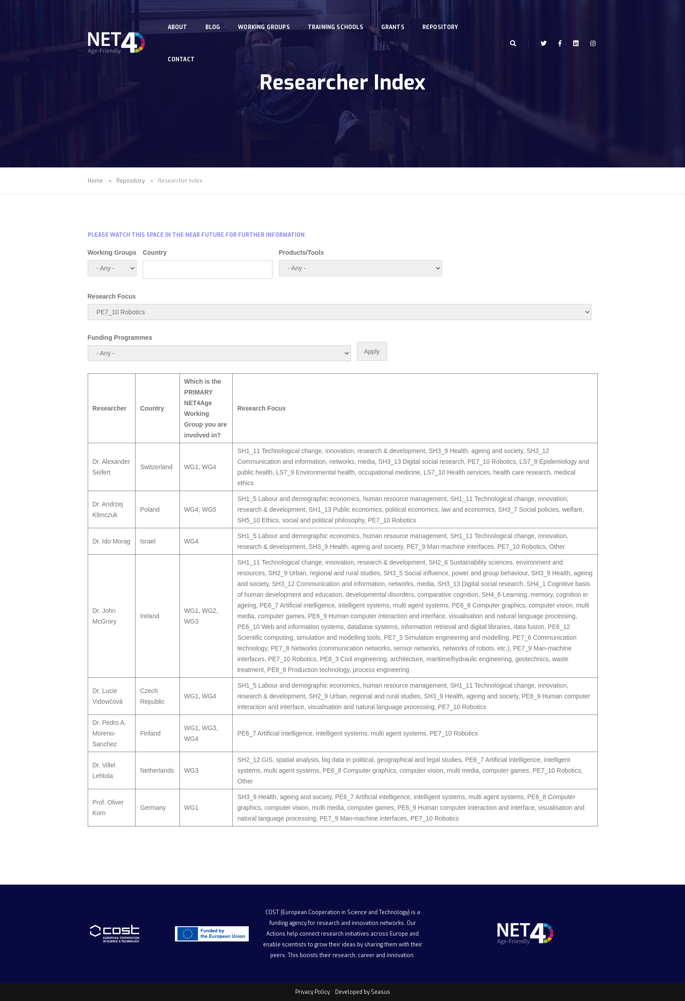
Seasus (380, 992)
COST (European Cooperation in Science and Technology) (337, 912)
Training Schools (338, 16)
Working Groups (266, 16)
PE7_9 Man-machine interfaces (450, 546)
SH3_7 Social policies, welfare (540, 509)
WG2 (209, 610)
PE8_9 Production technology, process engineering (338, 669)
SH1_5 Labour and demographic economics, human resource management (342, 498)
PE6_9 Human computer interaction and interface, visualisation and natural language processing (441, 616)
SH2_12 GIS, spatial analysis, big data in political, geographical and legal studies (349, 759)
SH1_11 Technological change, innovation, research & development (331, 450)
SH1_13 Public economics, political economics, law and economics (402, 509)
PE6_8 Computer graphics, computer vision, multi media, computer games (426, 770)
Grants (394, 16)
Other (557, 546)
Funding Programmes (120, 337)
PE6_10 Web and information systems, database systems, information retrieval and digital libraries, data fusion (390, 626)
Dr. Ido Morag (112, 541)
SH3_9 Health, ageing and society (476, 450)
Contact (183, 48)
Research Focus (112, 296)
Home (95, 180)
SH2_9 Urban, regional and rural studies (324, 573)
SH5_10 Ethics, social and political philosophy (300, 520)
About (179, 16)
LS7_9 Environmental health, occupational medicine (348, 472)
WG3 (191, 621)
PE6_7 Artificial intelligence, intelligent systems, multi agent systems (354, 605)
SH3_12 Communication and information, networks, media (353, 583)
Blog (214, 16)
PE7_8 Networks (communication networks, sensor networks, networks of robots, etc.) (390, 648)
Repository (443, 16)
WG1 (191, 467)
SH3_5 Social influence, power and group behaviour (455, 573)
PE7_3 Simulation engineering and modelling (446, 637)
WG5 (209, 509)
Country (155, 252)
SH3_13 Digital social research (421, 461)
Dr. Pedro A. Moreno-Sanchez (109, 733)
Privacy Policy (312, 992)
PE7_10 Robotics (492, 461)
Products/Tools (301, 252)
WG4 (209, 467)
